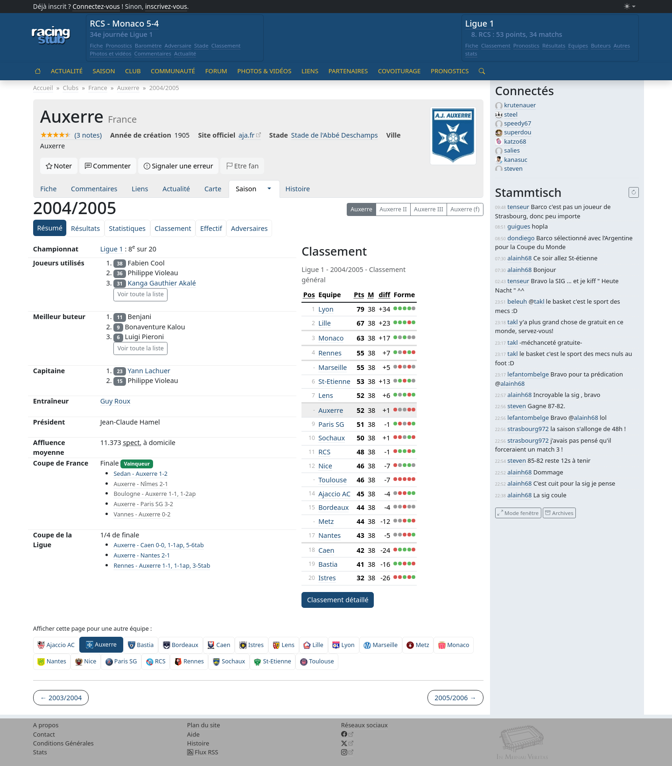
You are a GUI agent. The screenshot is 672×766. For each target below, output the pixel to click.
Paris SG (331, 424)
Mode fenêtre (518, 512)
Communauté (173, 71)
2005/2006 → (455, 697)
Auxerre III (428, 209)
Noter (59, 165)
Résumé (49, 227)
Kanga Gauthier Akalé (162, 283)
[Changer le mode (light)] (629, 7)
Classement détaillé (338, 599)
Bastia (327, 564)
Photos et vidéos (110, 53)
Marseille (332, 367)
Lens (325, 395)
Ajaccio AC (334, 493)
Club (132, 71)
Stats (40, 752)
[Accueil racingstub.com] (51, 36)
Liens (309, 71)
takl (539, 301)
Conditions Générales (63, 743)
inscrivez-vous (166, 6)
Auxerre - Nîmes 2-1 (140, 484)
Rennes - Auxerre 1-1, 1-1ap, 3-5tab (161, 566)
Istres (327, 577)
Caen (326, 550)
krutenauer (520, 105)
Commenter (108, 165)
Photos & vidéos (264, 71)
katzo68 (515, 141)
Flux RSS (202, 752)
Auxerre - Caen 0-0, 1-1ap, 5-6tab (158, 545)
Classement (226, 45)
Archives (559, 512)
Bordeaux (333, 507)
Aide (193, 734)
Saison (104, 71)
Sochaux (331, 437)
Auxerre (361, 209)
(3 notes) (71, 135)
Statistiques (127, 228)
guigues (518, 226)
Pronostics (118, 45)
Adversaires (249, 228)
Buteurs (601, 45)
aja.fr (246, 135)
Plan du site (203, 725)
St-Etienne (334, 381)
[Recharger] (634, 192)
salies (512, 150)
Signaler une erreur (178, 165)
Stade (201, 45)
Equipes (578, 45)
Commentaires (153, 53)
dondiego (520, 238)
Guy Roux (115, 401)
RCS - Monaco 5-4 (124, 23)
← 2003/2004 (61, 697)
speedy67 (517, 123)
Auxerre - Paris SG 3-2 (143, 504)
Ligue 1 (479, 23)
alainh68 (519, 258)
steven (513, 168)
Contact (44, 734)
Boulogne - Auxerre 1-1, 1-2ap (154, 494)
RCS (324, 451)
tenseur (518, 206)
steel (511, 114)
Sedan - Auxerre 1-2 (140, 474)
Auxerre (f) (464, 209)
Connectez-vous (96, 6)
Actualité (185, 53)
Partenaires (348, 71)
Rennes (330, 352)
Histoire (298, 188)
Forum (216, 71)
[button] (269, 189)
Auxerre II (392, 209)
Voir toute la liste (141, 294)
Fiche (96, 45)
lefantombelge (528, 374)
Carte (212, 188)
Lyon (325, 309)
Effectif (211, 228)
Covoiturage (399, 71)
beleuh (517, 301)
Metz (326, 521)
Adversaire (178, 45)
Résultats (554, 45)
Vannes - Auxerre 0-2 (141, 514)
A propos (46, 725)
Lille (324, 323)
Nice (325, 465)
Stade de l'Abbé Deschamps (334, 135)
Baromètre (148, 45)
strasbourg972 (528, 429)
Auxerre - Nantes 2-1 (141, 555)
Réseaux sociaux (364, 725)
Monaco (330, 338)
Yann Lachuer (149, 370)
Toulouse (332, 479)
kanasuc (515, 159)
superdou (517, 132)
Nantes (329, 535)
